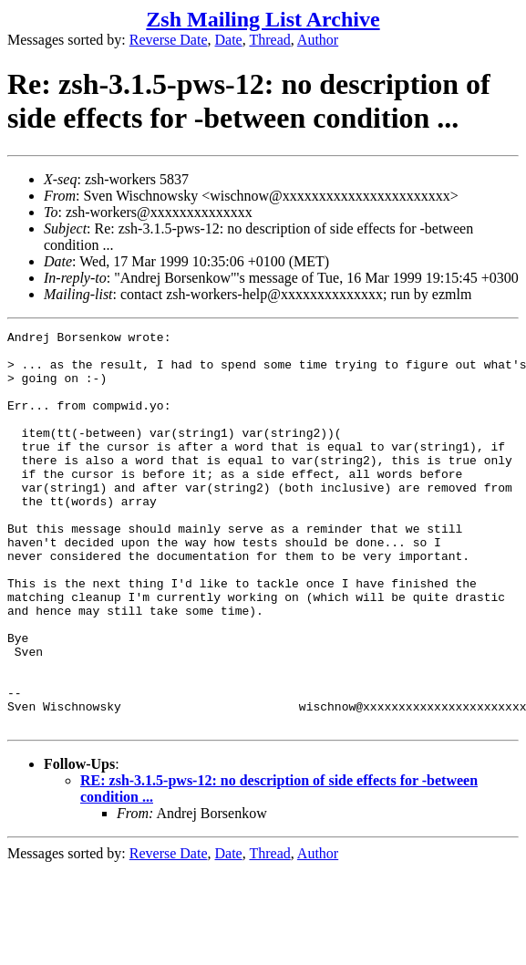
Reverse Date (168, 39)
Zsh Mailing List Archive (262, 19)
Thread (269, 39)
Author (317, 39)
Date (228, 39)
